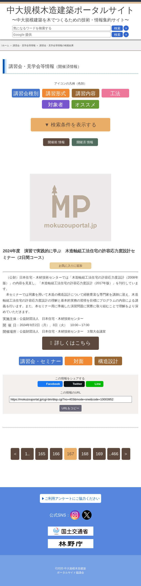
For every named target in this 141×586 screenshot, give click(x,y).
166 (56, 453)
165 (41, 453)
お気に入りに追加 (70, 265)
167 (70, 453)
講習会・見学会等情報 (24, 45)
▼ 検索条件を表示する (70, 125)
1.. (27, 453)
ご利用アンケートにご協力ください (72, 498)
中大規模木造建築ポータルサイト (70, 13)
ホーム (5, 45)
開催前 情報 (56, 142)
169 (99, 453)
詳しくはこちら (72, 343)
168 (84, 453)
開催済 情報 (85, 142)
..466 (113, 453)
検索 (117, 28)
